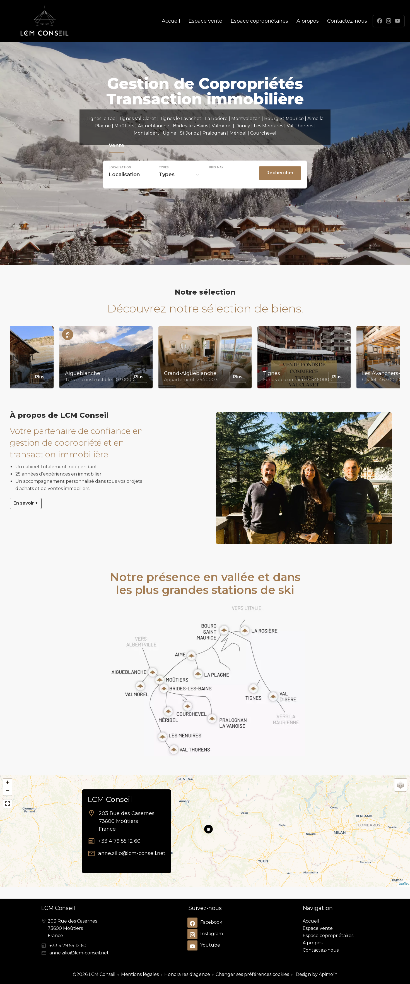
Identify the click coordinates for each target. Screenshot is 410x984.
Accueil (45, 21)
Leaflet (404, 883)
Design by (316, 974)
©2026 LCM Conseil (94, 974)
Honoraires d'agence (187, 974)
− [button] (7, 791)
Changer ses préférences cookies (252, 974)
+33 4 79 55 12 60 (119, 841)
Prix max (216, 167)
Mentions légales (140, 974)
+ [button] (7, 783)
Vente (116, 146)
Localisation (120, 167)
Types (164, 167)
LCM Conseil (110, 799)
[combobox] (130, 174)
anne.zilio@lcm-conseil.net (131, 853)
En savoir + (25, 503)
